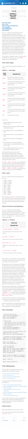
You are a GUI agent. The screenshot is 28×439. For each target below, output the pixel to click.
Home (20, 16)
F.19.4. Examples (6, 27)
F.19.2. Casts (5, 24)
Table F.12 (4, 216)
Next (24, 16)
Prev (4, 16)
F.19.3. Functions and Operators (10, 25)
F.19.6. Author (5, 30)
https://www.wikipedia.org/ (10, 378)
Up (6, 16)
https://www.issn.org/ (8, 375)
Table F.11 (4, 66)
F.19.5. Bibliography (7, 28)
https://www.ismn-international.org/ (12, 376)
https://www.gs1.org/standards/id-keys (12, 384)
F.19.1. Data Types (6, 22)
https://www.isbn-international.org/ (12, 373)
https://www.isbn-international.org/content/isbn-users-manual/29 (12, 389)
